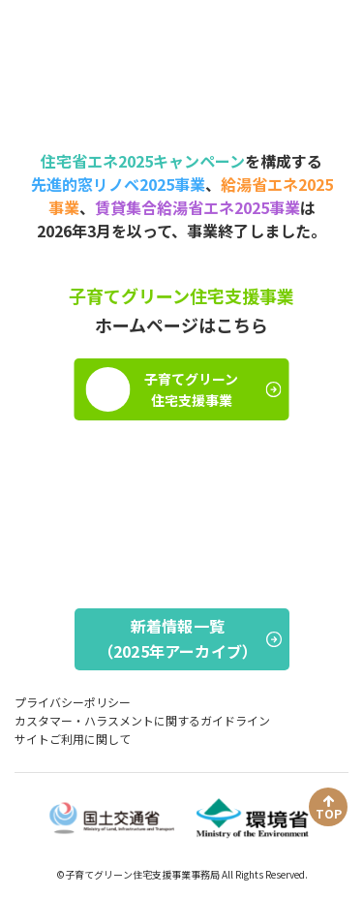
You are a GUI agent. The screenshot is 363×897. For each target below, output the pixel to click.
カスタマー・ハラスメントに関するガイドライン (142, 720)
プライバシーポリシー (73, 702)
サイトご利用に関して (73, 738)
